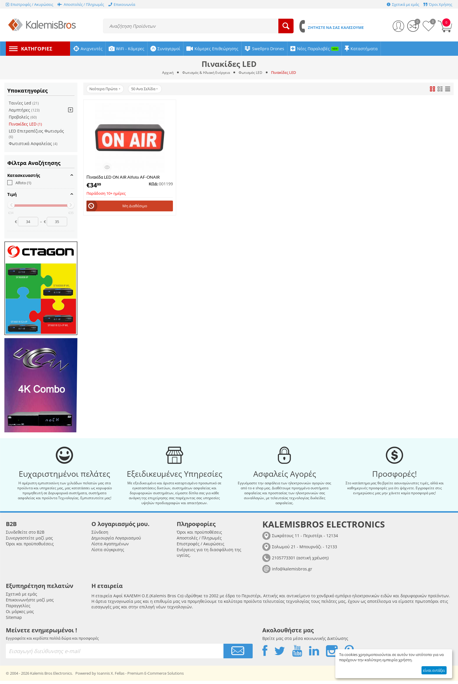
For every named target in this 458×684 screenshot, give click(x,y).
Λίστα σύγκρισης (107, 553)
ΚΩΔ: (153, 184)
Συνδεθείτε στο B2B (25, 535)
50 (147, 89)
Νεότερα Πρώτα (105, 89)
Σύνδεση (99, 535)
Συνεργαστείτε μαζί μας (29, 541)
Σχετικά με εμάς (21, 597)
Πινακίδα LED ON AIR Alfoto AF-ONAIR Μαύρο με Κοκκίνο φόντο (123, 177)
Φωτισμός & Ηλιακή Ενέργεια (205, 72)
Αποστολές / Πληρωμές (199, 541)
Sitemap (14, 620)
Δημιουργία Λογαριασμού (116, 541)
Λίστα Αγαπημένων (110, 547)
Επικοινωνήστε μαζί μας (30, 603)
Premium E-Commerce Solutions (155, 676)
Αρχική (165, 72)
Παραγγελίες (18, 609)
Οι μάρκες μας (20, 614)
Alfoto (19, 182)
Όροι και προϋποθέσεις (199, 535)
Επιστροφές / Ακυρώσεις (200, 547)
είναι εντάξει (434, 670)
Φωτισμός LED (252, 72)
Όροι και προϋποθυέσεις (30, 547)
